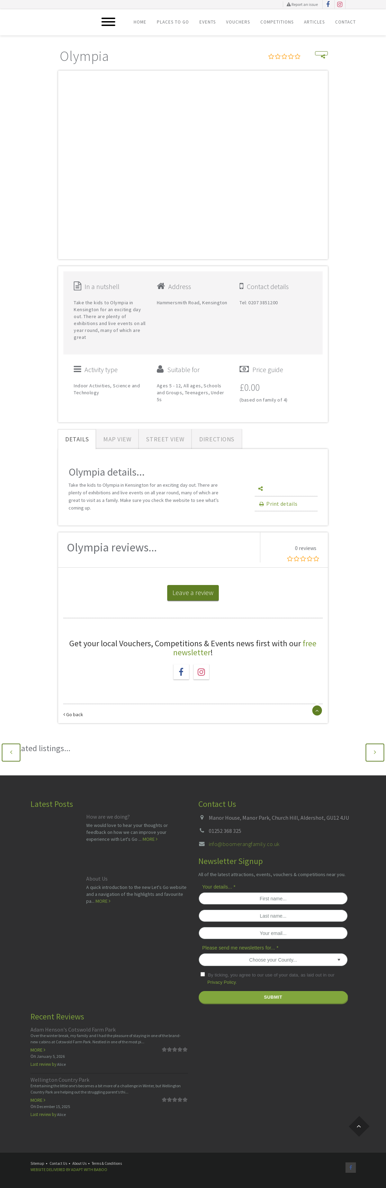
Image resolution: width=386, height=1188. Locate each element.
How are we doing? (108, 816)
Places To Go (173, 22)
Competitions (277, 22)
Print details (277, 503)
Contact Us (58, 1163)
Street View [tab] (165, 439)
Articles (314, 22)
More (150, 839)
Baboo (100, 1169)
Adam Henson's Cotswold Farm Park (73, 1029)
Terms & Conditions (107, 1163)
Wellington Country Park (59, 1079)
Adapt (77, 1169)
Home (140, 22)
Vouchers (238, 22)
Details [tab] (77, 439)
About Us (97, 878)
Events (207, 22)
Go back (73, 714)
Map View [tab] (117, 439)
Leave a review (193, 592)
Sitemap (37, 1163)
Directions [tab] (216, 439)
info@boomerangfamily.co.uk (244, 843)
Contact (345, 22)
